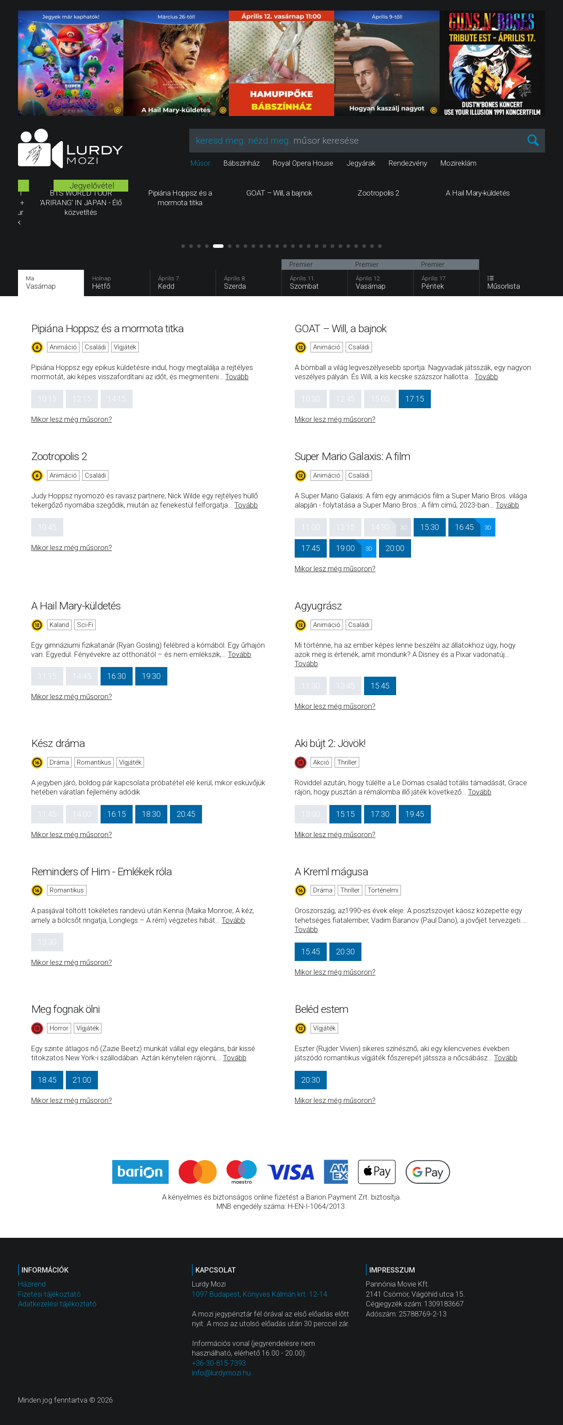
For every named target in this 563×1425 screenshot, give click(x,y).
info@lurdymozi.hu (221, 1373)
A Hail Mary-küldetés (76, 605)
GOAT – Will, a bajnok (340, 328)
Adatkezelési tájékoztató (57, 1304)
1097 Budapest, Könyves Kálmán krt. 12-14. (260, 1294)
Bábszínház (242, 163)
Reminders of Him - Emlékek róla (101, 871)
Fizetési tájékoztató (49, 1294)
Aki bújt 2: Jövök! (330, 743)
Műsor (200, 163)
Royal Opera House (303, 163)
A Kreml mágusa (331, 871)
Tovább (237, 377)
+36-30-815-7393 (219, 1363)
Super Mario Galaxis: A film (352, 456)
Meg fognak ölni (65, 1009)
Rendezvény (408, 163)
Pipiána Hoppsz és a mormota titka (107, 328)
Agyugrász (318, 605)
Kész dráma (58, 743)
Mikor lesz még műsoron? (71, 419)
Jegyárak (360, 163)
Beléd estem (321, 1009)
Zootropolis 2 (59, 456)
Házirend (32, 1284)
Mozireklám (458, 163)
